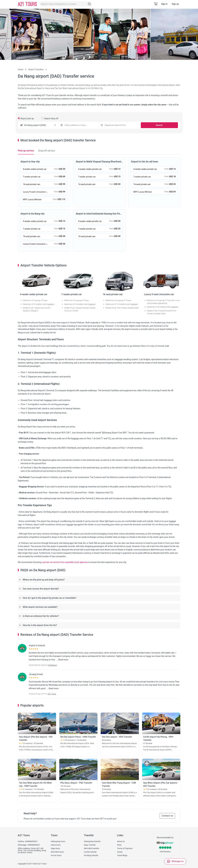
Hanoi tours (56, 845)
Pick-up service (26, 150)
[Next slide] (179, 34)
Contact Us (165, 815)
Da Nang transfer (91, 855)
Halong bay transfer (92, 841)
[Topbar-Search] (90, 4)
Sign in (164, 4)
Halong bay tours (58, 841)
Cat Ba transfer (90, 852)
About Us (121, 841)
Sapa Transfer (90, 845)
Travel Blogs (122, 855)
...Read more (62, 659)
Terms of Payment (125, 848)
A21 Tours (52, 694)
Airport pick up (26, 118)
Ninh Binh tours (57, 852)
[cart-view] (156, 4)
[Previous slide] (19, 34)
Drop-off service (46, 150)
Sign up (175, 4)
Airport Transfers (36, 69)
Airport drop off (50, 118)
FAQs (119, 845)
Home (20, 69)
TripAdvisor (52, 665)
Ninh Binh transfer (91, 848)
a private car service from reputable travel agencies (65, 562)
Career (120, 852)
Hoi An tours (56, 855)
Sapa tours (55, 848)
